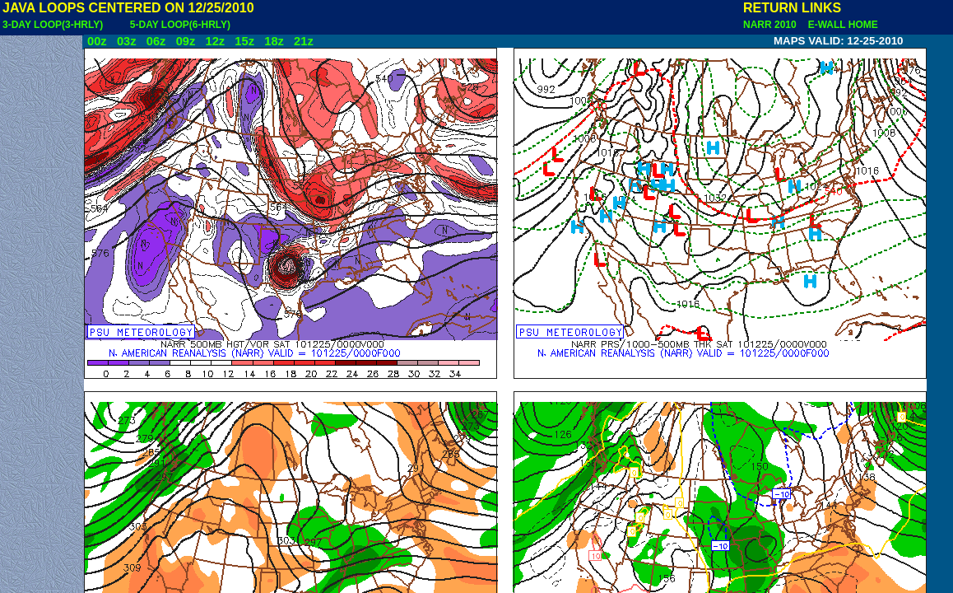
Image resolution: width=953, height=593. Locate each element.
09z (186, 41)
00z (97, 41)
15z (244, 41)
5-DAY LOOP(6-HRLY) (180, 24)
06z (156, 41)
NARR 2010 (771, 24)
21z (304, 41)
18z (274, 41)
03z (127, 41)
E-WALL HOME (840, 24)
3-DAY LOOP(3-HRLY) (52, 24)
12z (215, 41)
